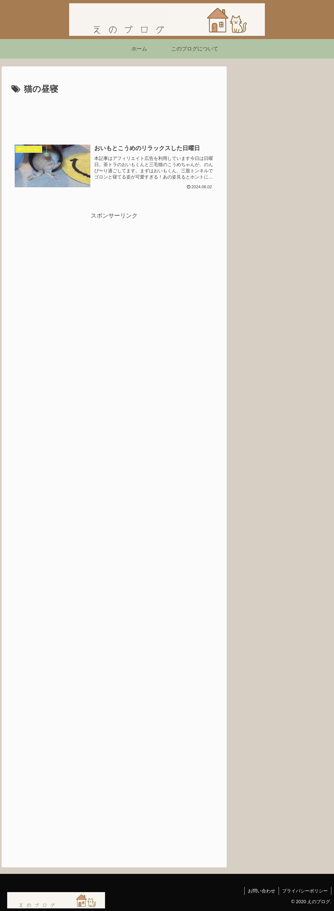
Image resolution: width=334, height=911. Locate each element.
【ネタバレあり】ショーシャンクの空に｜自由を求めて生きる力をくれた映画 (280, 347)
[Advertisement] (114, 116)
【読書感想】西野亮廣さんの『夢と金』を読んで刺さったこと (280, 232)
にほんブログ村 (258, 390)
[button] (320, 168)
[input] (282, 169)
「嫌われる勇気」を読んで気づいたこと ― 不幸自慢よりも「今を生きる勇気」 (281, 270)
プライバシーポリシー (305, 890)
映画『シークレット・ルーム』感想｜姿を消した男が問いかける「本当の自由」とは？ (280, 308)
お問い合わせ (261, 890)
